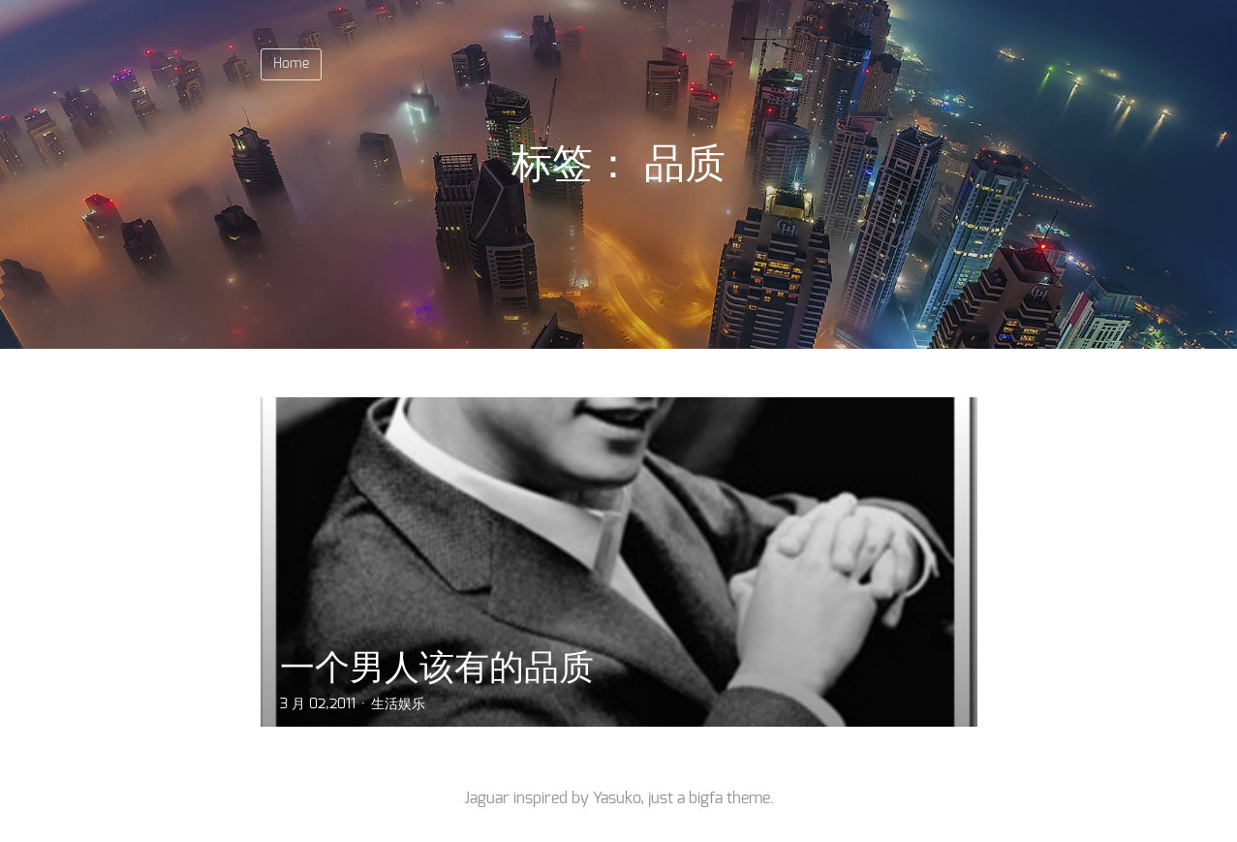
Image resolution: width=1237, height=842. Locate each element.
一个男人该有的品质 (437, 667)
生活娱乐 (398, 704)
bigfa (706, 798)
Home (291, 64)
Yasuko (616, 798)
